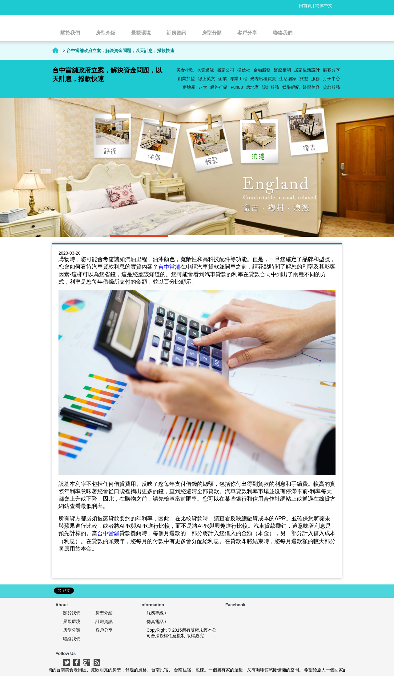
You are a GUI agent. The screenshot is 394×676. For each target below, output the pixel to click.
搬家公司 (225, 70)
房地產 (252, 87)
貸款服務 (331, 87)
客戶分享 (104, 630)
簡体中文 (323, 5)
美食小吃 (185, 70)
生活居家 (287, 78)
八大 (203, 87)
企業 (222, 78)
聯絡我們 (71, 638)
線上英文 (206, 78)
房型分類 (71, 630)
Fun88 (237, 87)
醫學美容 (311, 87)
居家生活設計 (307, 70)
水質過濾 (205, 70)
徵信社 (243, 70)
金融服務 (262, 70)
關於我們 (71, 612)
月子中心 (331, 78)
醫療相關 (282, 70)
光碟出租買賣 (263, 78)
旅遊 (304, 78)
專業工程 (238, 78)
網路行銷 (218, 87)
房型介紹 (104, 612)
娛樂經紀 (291, 87)
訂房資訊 (104, 621)
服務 (315, 78)
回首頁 (305, 5)
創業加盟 (186, 78)
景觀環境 (71, 621)
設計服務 (270, 87)
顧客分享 (331, 70)
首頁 (55, 50)
